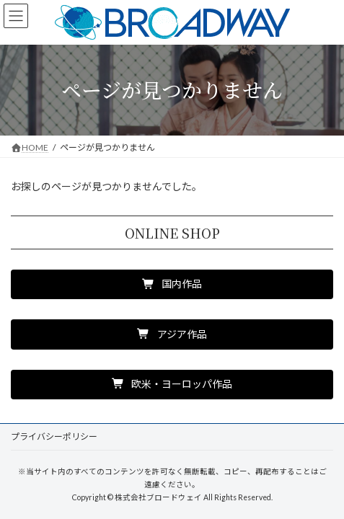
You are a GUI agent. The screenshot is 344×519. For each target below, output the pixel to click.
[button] (172, 284)
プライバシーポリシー (54, 436)
